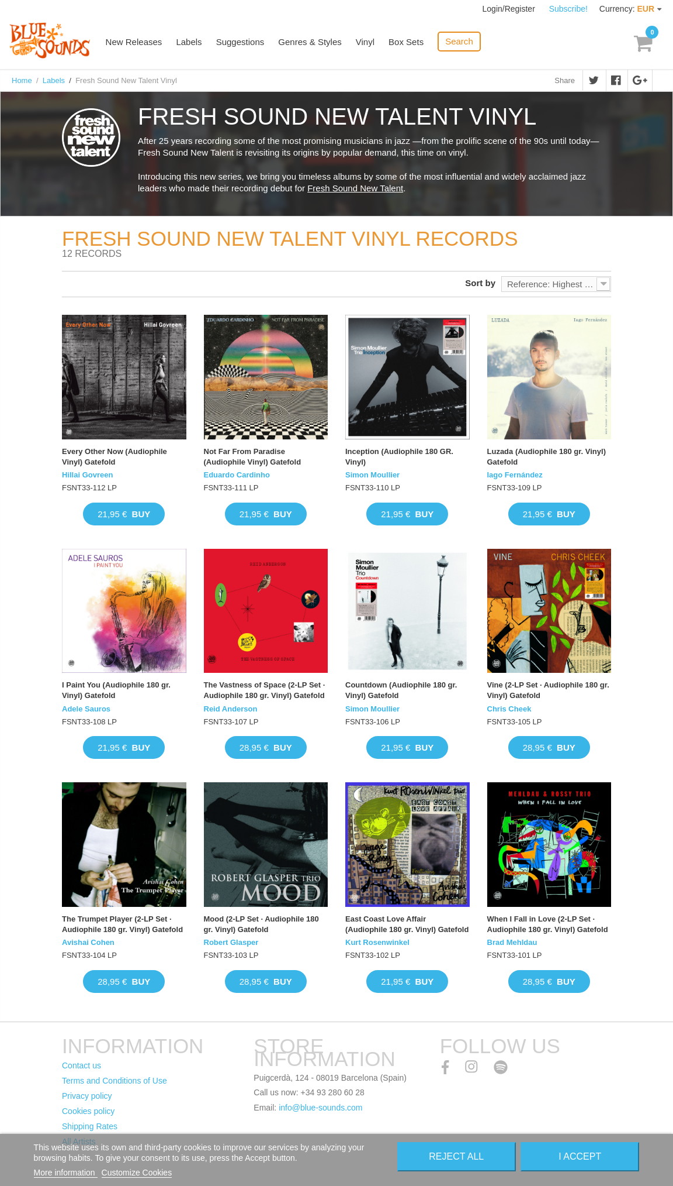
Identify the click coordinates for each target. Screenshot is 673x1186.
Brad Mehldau (512, 942)
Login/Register (510, 8)
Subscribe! (568, 8)
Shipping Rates (89, 1126)
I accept (579, 1156)
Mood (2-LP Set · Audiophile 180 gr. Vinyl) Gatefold (261, 924)
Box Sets (406, 42)
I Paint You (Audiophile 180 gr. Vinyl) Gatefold (116, 690)
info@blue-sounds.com (320, 1107)
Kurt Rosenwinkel (377, 942)
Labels (190, 42)
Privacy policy (87, 1096)
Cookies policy (88, 1111)
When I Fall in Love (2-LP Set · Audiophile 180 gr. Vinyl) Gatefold (547, 924)
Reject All (456, 1156)
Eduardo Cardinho (237, 474)
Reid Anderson (231, 708)
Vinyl (365, 42)
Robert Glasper (231, 942)
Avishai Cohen (88, 942)
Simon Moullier (372, 474)
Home (22, 80)
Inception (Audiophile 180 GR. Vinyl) (399, 456)
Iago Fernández (515, 474)
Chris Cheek (509, 708)
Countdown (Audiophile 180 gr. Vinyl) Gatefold (401, 690)
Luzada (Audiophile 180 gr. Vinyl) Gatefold (546, 456)
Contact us (81, 1065)
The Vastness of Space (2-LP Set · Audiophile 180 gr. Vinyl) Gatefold (264, 690)
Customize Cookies (137, 1172)
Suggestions (241, 42)
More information (66, 1172)
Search (460, 41)
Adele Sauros (86, 708)
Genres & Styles (310, 42)
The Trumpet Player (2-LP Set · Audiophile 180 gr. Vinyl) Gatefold (122, 924)
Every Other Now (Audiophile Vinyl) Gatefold (114, 456)
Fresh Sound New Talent (355, 188)
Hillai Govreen (87, 474)
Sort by (480, 283)
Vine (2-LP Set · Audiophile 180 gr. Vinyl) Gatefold (548, 690)
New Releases (134, 42)
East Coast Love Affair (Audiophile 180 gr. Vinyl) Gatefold (407, 924)
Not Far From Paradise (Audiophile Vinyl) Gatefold (252, 456)
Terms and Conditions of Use (114, 1080)
